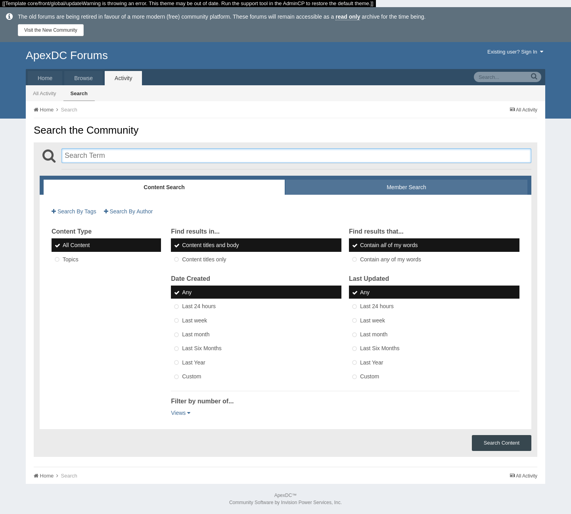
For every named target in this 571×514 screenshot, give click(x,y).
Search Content (501, 443)
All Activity (44, 93)
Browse (83, 78)
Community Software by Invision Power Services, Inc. (285, 502)
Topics (71, 259)
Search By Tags (74, 211)
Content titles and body (210, 245)
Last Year (193, 362)
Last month (195, 334)
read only (347, 16)
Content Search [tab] (164, 187)
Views (180, 413)
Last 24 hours (199, 306)
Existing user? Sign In (515, 52)
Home (45, 78)
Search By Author (128, 211)
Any (187, 292)
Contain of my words (389, 245)
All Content (76, 245)
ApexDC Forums (67, 55)
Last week (194, 320)
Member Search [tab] (406, 187)
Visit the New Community (50, 30)
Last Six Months (202, 348)
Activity (123, 78)
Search (79, 93)
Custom (191, 376)
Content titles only (204, 259)
